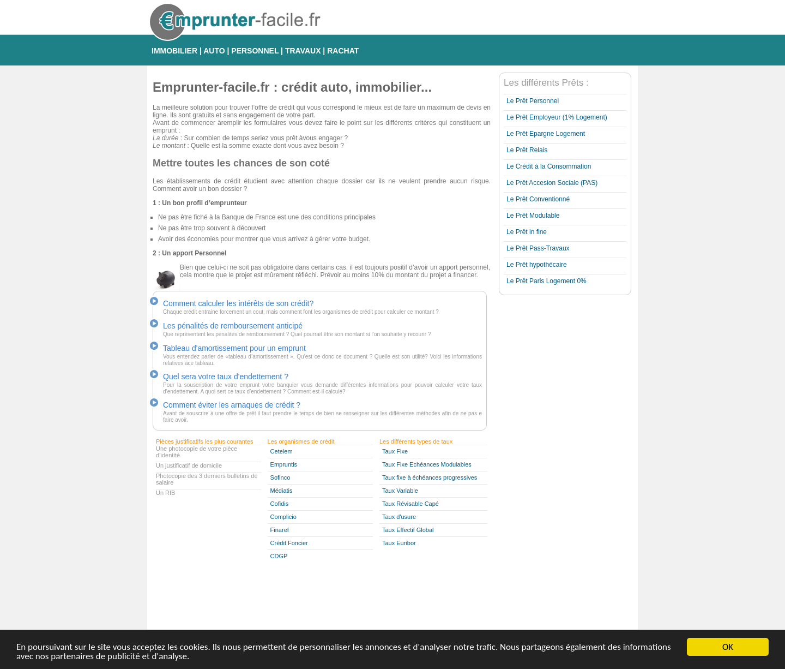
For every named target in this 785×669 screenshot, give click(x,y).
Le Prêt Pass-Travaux (538, 248)
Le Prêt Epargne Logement (545, 134)
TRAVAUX (303, 50)
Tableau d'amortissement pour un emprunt (234, 348)
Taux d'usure (399, 516)
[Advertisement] (542, 463)
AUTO (214, 50)
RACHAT (343, 50)
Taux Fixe (395, 451)
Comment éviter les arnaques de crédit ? (231, 405)
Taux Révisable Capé (410, 503)
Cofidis (279, 503)
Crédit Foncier (289, 543)
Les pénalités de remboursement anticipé (233, 325)
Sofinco (280, 477)
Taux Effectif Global (408, 530)
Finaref (279, 530)
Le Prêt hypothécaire (536, 264)
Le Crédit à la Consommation (548, 166)
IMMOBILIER (174, 50)
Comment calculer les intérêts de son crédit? (238, 303)
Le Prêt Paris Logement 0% (546, 281)
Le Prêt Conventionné (538, 199)
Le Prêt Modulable (532, 215)
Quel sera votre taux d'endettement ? (225, 376)
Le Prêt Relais (526, 150)
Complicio (283, 516)
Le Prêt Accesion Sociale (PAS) (551, 183)
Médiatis (281, 490)
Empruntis (284, 464)
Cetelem (281, 451)
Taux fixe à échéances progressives (429, 477)
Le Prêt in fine (526, 232)
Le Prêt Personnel (532, 101)
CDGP (279, 556)
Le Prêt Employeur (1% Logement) (556, 117)
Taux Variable (400, 490)
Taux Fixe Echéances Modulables (427, 464)
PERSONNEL (255, 50)
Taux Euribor (399, 543)
